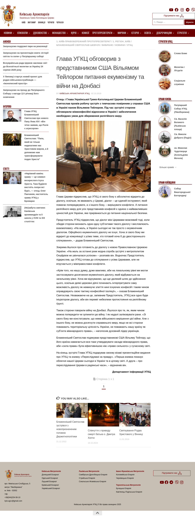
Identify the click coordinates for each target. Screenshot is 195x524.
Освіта (147, 33)
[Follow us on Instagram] (182, 10)
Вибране (107, 45)
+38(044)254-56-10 (12, 497)
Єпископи (22, 33)
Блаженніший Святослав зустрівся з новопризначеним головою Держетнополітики (70, 429)
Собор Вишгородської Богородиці (182, 192)
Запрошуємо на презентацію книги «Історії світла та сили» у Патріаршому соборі (25, 55)
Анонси (7, 41)
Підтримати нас (174, 16)
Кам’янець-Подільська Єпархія (129, 492)
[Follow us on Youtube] (171, 10)
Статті (6, 169)
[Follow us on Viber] (193, 10)
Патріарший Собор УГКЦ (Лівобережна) (181, 108)
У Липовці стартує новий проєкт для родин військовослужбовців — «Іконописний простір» (22, 80)
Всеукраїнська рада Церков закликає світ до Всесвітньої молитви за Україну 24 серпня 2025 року (25, 66)
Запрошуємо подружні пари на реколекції (25, 46)
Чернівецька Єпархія (125, 478)
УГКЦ (130, 45)
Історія (135, 33)
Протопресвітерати (102, 33)
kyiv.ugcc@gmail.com (13, 501)
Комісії (85, 33)
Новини (8, 33)
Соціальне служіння (179, 82)
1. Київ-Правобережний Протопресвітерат (83, 41)
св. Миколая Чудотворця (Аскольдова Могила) (181, 153)
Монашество (59, 33)
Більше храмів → (168, 167)
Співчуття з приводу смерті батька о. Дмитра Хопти (101, 434)
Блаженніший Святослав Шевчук (78, 45)
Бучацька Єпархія (123, 488)
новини (120, 45)
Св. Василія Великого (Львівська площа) (180, 124)
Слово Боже (180, 53)
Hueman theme (40, 518)
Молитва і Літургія (179, 69)
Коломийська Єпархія (125, 475)
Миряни (122, 33)
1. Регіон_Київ (121, 41)
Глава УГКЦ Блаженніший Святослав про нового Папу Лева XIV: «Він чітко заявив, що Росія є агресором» (36, 120)
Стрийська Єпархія (87, 478)
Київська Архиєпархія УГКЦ (75, 93)
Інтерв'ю (7, 106)
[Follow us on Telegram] (188, 10)
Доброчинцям (164, 33)
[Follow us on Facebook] (176, 10)
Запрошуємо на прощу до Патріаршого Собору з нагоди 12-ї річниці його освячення (23, 93)
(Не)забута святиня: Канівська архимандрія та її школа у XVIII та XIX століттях (35, 215)
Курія (73, 33)
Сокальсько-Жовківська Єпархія (92, 481)
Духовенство (40, 33)
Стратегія (182, 33)
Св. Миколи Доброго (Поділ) (182, 136)
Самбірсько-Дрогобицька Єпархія (93, 475)
